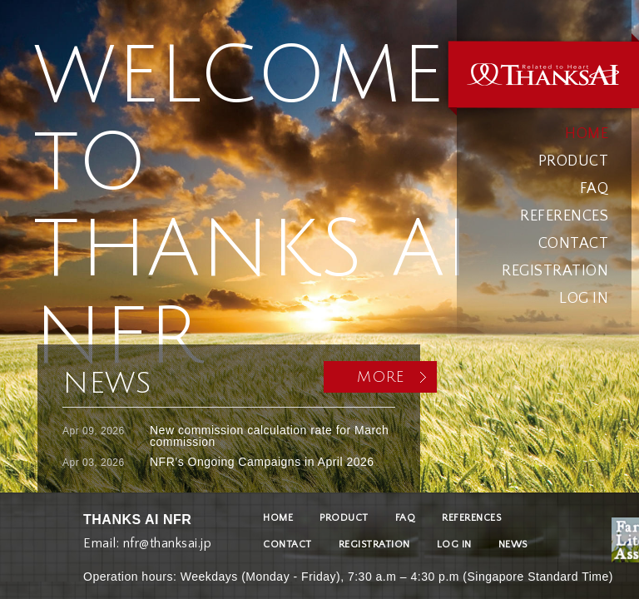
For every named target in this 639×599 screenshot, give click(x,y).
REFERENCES (564, 216)
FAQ (594, 189)
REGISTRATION (555, 271)
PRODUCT (573, 161)
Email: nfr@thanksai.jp (147, 539)
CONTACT (573, 243)
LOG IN (583, 298)
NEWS (513, 544)
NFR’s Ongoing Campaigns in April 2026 (262, 461)
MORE (380, 377)
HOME (586, 134)
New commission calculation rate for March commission (269, 435)
